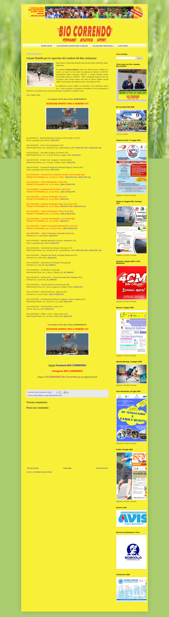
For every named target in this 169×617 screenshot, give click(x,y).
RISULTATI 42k (66, 206)
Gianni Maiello (38, 395)
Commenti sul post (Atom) (42, 472)
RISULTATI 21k (71, 177)
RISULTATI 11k (85, 177)
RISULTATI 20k (82, 148)
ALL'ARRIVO (50, 265)
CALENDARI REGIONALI (102, 46)
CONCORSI (123, 46)
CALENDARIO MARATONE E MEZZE (72, 46)
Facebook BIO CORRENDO (71, 365)
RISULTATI (55, 140)
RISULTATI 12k (95, 148)
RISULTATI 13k (95, 250)
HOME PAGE (46, 46)
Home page (67, 468)
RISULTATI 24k (82, 250)
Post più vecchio (102, 468)
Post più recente (33, 468)
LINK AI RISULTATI (67, 184)
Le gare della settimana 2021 (53, 395)
